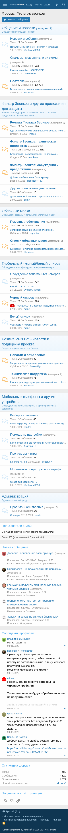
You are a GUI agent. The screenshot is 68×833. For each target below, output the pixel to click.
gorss (10, 713)
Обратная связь (11, 816)
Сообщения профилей (18, 633)
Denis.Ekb (12, 737)
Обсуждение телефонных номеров (35, 274)
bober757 (47, 461)
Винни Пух (35, 366)
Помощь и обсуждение (27, 221)
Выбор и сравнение (24, 415)
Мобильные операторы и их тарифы (36, 469)
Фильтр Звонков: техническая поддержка (29, 579)
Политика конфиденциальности (20, 819)
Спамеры (15, 515)
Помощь (44, 819)
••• (65, 646)
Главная (56, 819)
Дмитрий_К (30, 446)
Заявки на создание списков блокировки (32, 229)
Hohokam (29, 92)
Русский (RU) (11, 811)
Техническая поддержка (28, 374)
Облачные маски (16, 211)
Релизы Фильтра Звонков (30, 122)
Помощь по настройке (26, 434)
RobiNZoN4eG (35, 180)
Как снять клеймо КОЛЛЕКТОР (27, 70)
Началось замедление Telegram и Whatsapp (34, 46)
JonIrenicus (30, 73)
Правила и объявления (26, 507)
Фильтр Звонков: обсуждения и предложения (32, 563)
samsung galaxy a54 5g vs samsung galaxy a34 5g (37, 423)
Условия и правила (32, 816)
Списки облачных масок (28, 240)
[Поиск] (63, 4)
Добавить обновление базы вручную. (30, 177)
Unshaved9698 (32, 50)
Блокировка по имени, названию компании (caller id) (38, 89)
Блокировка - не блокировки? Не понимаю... (34, 154)
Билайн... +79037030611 (23, 286)
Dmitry (27, 427)
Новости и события (24, 38)
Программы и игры (23, 453)
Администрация (15, 496)
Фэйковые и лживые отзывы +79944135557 (33, 324)
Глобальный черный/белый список (31, 263)
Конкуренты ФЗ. (19, 461)
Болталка (17, 81)
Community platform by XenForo (30, 830)
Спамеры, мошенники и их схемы (34, 57)
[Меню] (5, 4)
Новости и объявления (28, 355)
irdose (32, 134)
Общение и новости (18, 28)
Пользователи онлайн (17, 526)
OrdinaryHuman (32, 289)
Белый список (20, 316)
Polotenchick (26, 650)
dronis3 (61, 783)
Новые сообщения (15, 547)
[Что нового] (56, 4)
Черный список (22, 297)
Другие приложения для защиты (33, 188)
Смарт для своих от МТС (23, 482)
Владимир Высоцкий (18, 638)
